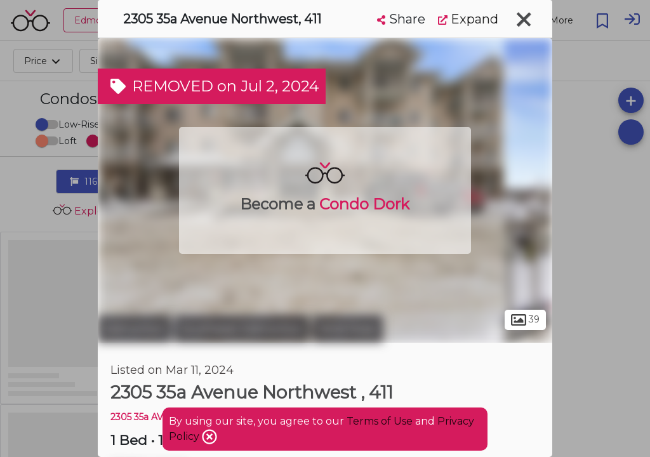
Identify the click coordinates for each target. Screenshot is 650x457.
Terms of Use (380, 421)
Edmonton (134, 329)
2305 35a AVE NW (149, 417)
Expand (468, 19)
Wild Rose (347, 329)
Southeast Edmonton (242, 329)
